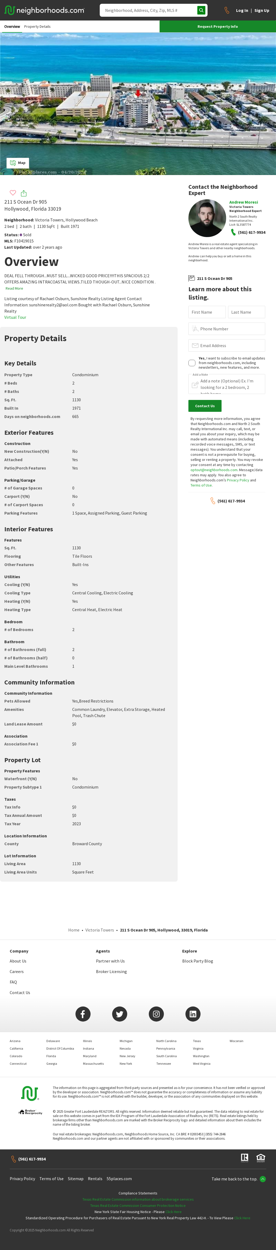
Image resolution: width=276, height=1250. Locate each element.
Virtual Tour (15, 317)
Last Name (241, 312)
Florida (51, 1056)
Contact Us (20, 992)
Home (74, 930)
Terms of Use (201, 485)
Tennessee (163, 1063)
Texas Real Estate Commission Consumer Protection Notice (138, 1205)
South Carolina (166, 1056)
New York (126, 1063)
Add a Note (200, 374)
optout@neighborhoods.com (214, 469)
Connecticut (18, 1063)
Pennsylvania (165, 1048)
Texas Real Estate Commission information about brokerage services (138, 1199)
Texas (197, 1041)
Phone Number (214, 329)
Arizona (15, 1041)
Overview (12, 26)
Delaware (53, 1041)
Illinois (87, 1041)
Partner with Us (110, 961)
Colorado (16, 1056)
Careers (17, 971)
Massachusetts (93, 1063)
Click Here (173, 1211)
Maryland (89, 1056)
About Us (18, 961)
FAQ (13, 982)
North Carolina (166, 1041)
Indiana (88, 1048)
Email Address (213, 345)
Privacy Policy (238, 480)
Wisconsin (236, 1041)
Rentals (95, 1178)
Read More (14, 288)
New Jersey (127, 1056)
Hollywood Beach (81, 219)
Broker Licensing (111, 971)
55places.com (119, 1178)
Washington (201, 1056)
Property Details (37, 26)
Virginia (198, 1048)
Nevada (125, 1048)
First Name (202, 312)
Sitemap (76, 1178)
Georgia (51, 1063)
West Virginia (202, 1063)
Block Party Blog (197, 961)
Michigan (126, 1041)
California (16, 1048)
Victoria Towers (49, 219)
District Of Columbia (60, 1048)
